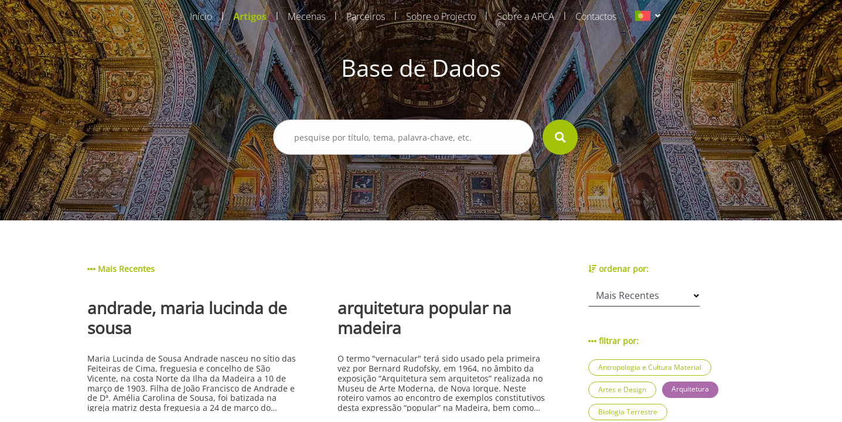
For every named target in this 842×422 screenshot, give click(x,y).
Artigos (250, 16)
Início (201, 16)
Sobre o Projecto (441, 16)
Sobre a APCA (525, 16)
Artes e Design (622, 389)
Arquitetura (690, 389)
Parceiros (365, 16)
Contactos (595, 16)
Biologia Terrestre (627, 412)
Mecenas (306, 16)
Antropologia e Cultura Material (649, 367)
